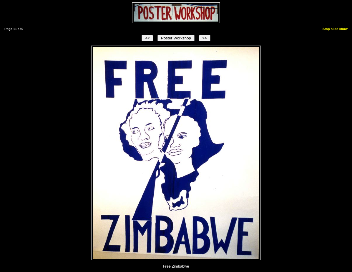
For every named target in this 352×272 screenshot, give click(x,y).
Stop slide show (335, 29)
